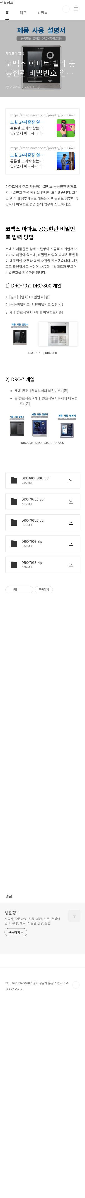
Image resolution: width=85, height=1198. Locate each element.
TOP (76, 1183)
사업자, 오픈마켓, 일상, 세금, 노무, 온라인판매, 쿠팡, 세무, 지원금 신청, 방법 (32, 1119)
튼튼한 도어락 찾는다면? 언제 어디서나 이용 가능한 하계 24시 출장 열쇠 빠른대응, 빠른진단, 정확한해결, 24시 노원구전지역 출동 (28, 248)
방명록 (42, 12)
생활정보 (12, 1111)
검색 (66, 9)
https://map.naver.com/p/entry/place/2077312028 (38, 200)
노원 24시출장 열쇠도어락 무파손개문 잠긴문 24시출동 (28, 207)
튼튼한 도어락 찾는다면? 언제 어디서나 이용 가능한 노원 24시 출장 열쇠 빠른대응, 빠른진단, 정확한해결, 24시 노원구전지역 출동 (28, 215)
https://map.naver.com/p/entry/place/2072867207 (38, 233)
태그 (23, 12)
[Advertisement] (42, 63)
